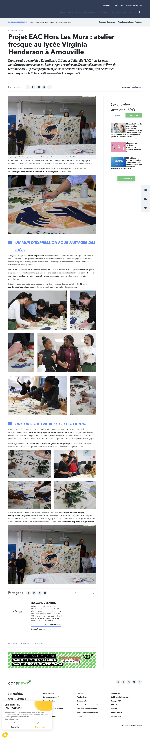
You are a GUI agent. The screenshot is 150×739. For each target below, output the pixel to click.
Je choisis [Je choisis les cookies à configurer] (15, 727)
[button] (5, 735)
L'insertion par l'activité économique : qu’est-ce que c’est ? (133, 147)
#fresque (39, 643)
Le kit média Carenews (120, 697)
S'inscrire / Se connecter (134, 6)
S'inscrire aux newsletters (87, 709)
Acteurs (118, 115)
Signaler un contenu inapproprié (85, 593)
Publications (90, 12)
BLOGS (70, 12)
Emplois (133, 12)
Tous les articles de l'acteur (130, 22)
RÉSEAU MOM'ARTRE (20, 22)
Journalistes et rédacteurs (87, 712)
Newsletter (106, 6)
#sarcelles (26, 643)
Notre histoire (48, 693)
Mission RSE (116, 693)
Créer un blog (118, 6)
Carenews (134, 115)
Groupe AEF (116, 701)
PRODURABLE (116, 712)
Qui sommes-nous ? (50, 697)
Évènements (104, 12)
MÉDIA (62, 12)
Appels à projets (119, 12)
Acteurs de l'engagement (52, 709)
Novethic (114, 709)
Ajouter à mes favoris (131, 87)
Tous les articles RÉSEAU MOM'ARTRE (46, 625)
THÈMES (78, 12)
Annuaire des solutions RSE (88, 705)
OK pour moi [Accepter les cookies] (40, 727)
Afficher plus (126, 178)
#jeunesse (12, 643)
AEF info (114, 705)
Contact (80, 716)
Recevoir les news (107, 22)
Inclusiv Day (116, 716)
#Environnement (15, 30)
